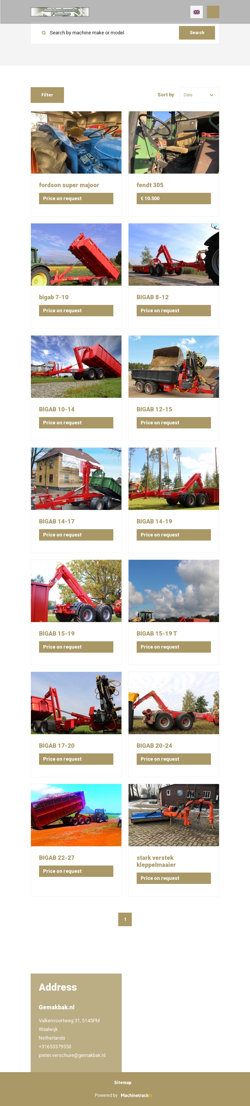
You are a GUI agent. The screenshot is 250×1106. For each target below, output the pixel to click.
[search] (125, 33)
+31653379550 (55, 1046)
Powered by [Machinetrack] (125, 1095)
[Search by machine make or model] (107, 33)
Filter (47, 94)
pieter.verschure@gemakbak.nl (72, 1055)
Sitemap (123, 1082)
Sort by (166, 94)
